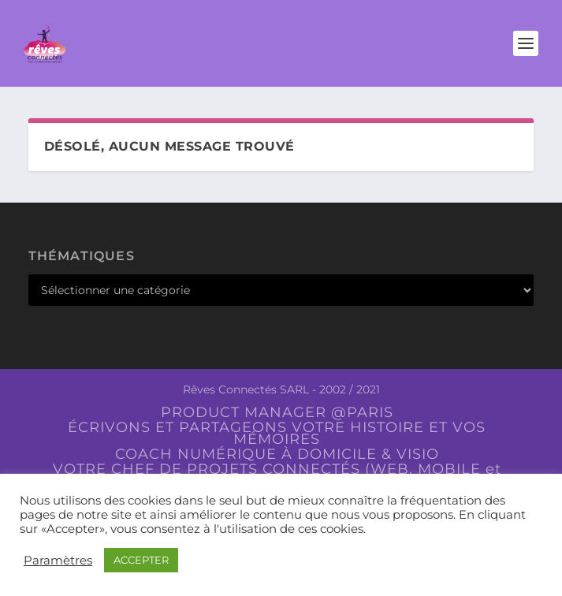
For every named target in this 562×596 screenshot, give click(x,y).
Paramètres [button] (58, 560)
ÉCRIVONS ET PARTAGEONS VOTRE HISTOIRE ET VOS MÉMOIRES (277, 433)
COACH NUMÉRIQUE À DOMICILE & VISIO (277, 454)
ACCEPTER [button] (141, 559)
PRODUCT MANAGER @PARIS (277, 412)
